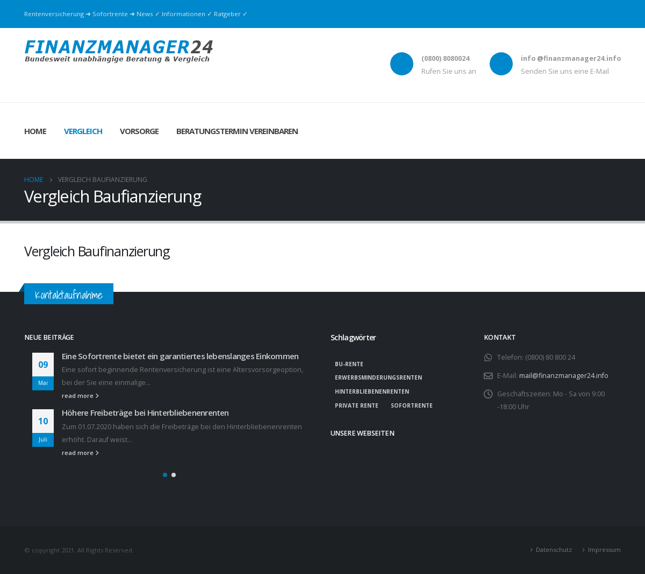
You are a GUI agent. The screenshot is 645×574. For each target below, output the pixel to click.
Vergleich (83, 130)
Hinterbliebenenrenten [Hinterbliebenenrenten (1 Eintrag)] (372, 391)
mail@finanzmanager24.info (563, 375)
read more (80, 395)
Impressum (604, 549)
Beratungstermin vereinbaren (237, 130)
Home (35, 130)
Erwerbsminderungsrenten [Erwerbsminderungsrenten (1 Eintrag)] (378, 377)
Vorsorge (139, 130)
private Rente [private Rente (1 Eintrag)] (356, 405)
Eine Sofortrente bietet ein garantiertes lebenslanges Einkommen (180, 356)
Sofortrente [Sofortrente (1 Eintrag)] (412, 405)
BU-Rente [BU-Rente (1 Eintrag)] (349, 364)
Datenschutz (554, 549)
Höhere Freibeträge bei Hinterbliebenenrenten (145, 412)
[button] (165, 475)
